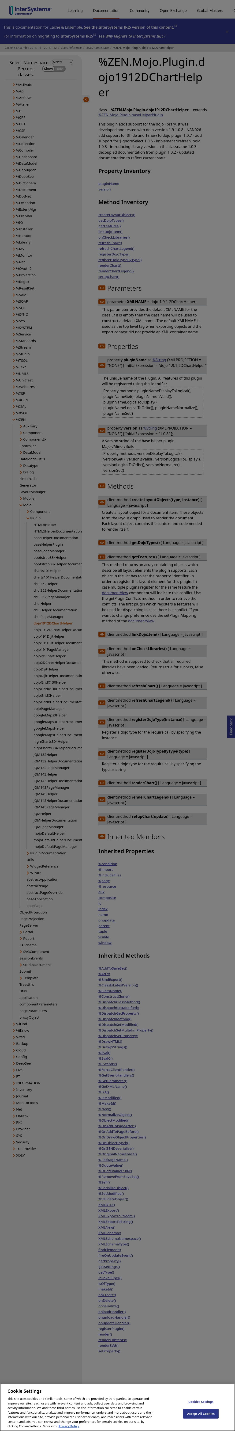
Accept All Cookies (201, 1419)
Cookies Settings (200, 1407)
